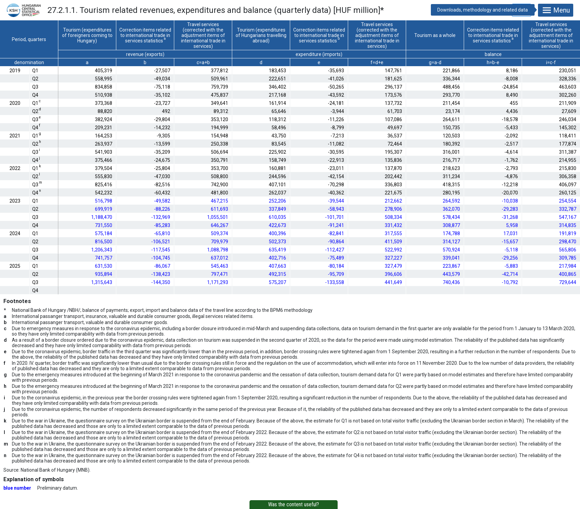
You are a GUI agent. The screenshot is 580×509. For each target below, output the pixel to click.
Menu (555, 10)
